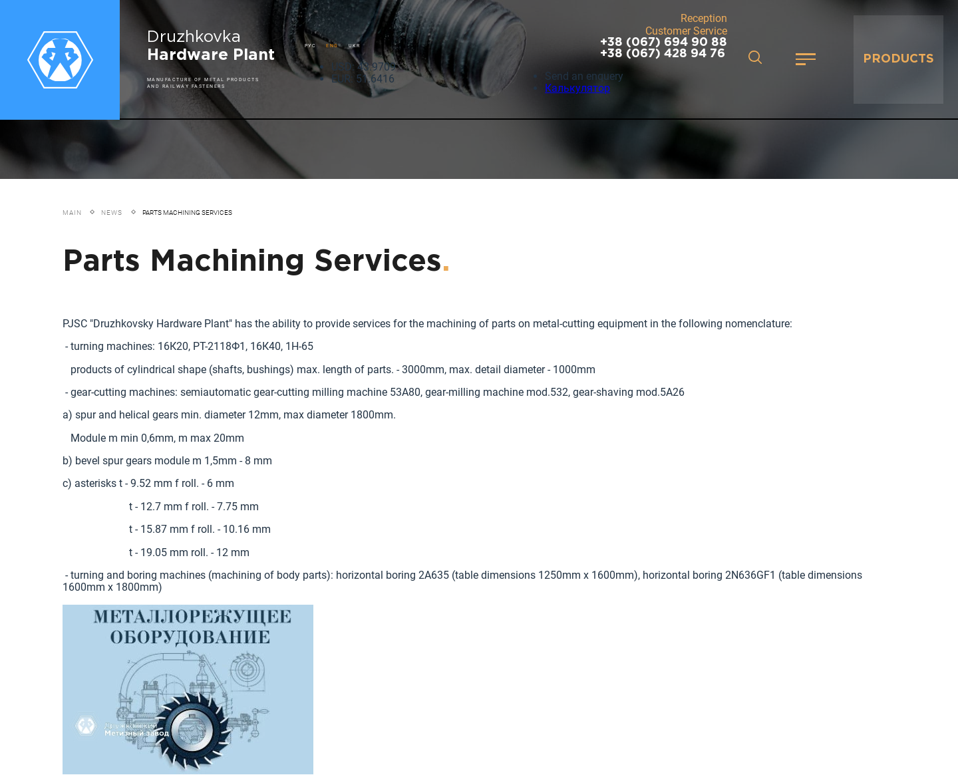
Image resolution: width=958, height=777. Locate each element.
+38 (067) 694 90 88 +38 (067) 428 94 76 (663, 48)
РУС (311, 46)
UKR (355, 46)
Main (72, 212)
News (111, 212)
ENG (332, 46)
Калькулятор (577, 88)
